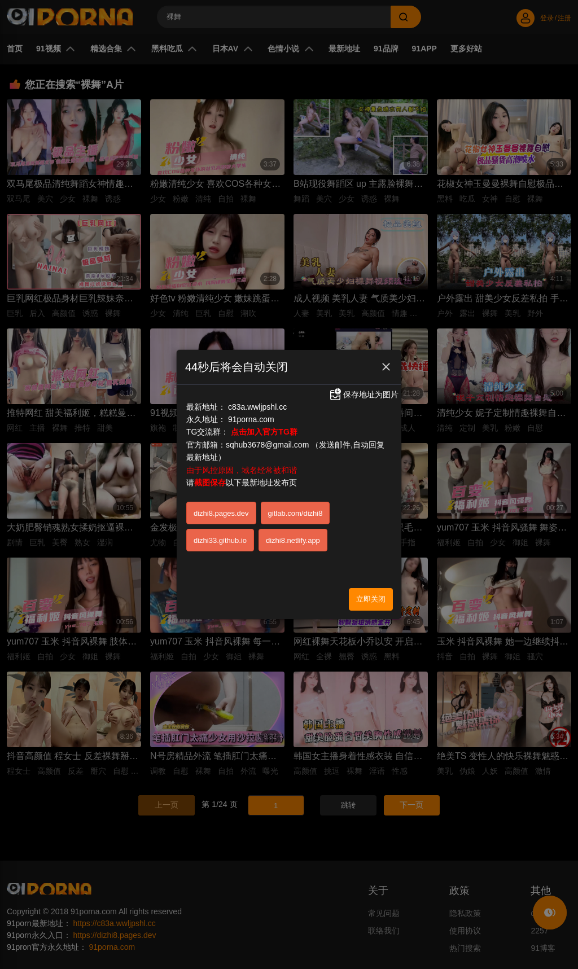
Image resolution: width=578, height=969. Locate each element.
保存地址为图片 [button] (364, 394)
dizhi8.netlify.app (293, 540)
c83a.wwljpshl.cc (257, 406)
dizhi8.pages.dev (221, 513)
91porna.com (251, 419)
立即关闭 (371, 599)
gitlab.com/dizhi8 (295, 513)
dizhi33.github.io (220, 540)
